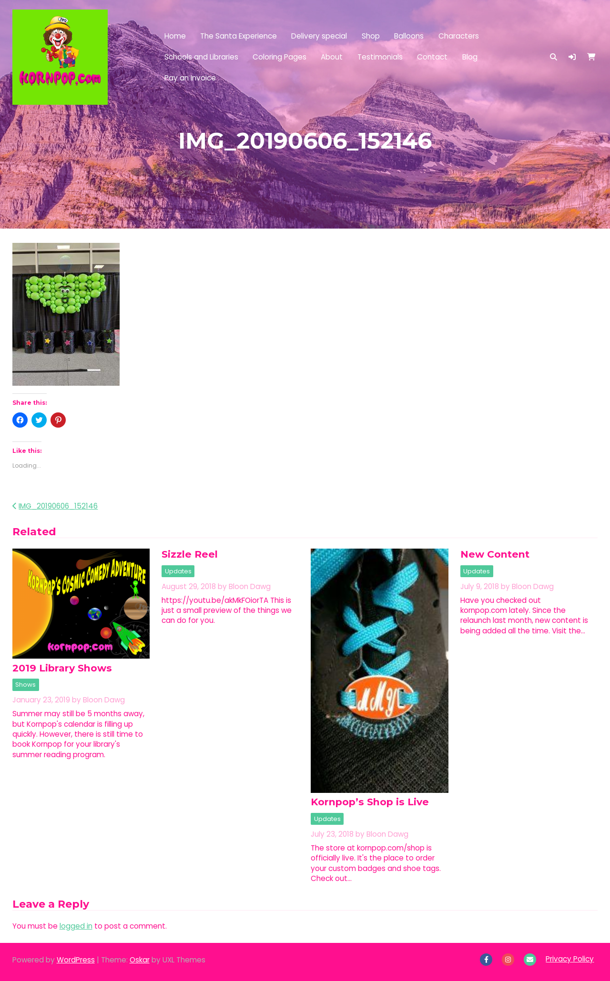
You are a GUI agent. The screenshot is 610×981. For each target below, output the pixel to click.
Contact (432, 57)
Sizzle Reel (190, 554)
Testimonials (380, 57)
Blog (470, 57)
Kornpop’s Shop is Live (370, 802)
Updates (178, 571)
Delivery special (319, 36)
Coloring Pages (279, 57)
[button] (572, 57)
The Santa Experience (238, 36)
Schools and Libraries (201, 57)
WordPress (76, 960)
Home (175, 36)
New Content (494, 554)
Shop (371, 36)
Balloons (409, 36)
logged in (76, 926)
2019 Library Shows (62, 668)
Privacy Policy (570, 959)
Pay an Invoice (190, 78)
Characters (458, 36)
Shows (25, 684)
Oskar (140, 960)
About (332, 57)
